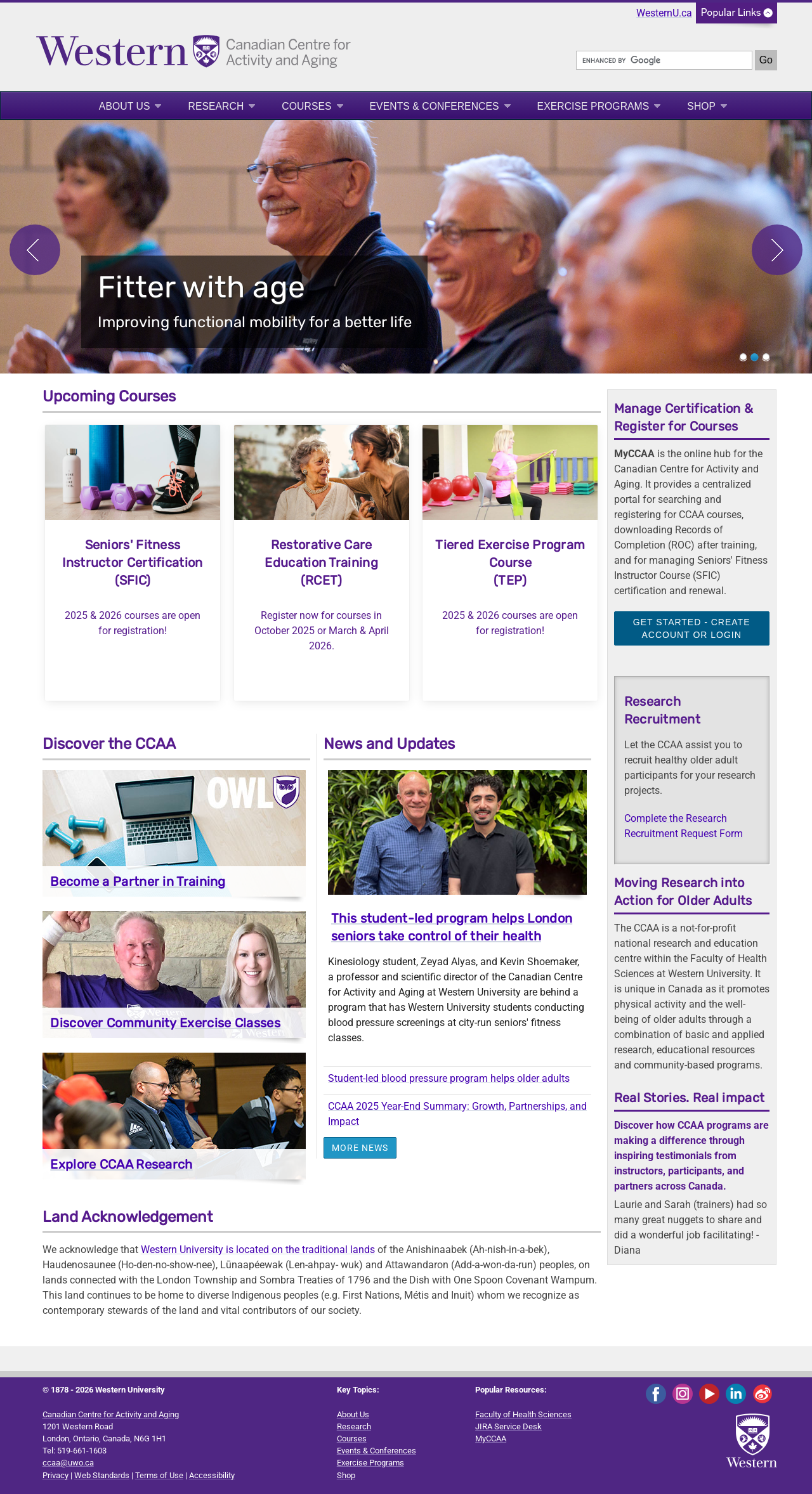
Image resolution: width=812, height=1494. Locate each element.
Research (216, 106)
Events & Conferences (434, 106)
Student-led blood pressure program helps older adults (449, 1078)
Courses (306, 106)
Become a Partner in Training (137, 881)
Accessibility (212, 1475)
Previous (35, 249)
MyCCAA (490, 1438)
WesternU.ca (664, 13)
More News (360, 1148)
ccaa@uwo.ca (68, 1462)
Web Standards (101, 1475)
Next (777, 249)
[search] (664, 60)
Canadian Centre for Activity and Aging (111, 1414)
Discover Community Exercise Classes (165, 1022)
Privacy (56, 1475)
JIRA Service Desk (508, 1426)
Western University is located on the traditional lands (258, 1250)
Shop (701, 106)
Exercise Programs (593, 106)
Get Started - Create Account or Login (691, 628)
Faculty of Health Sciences (523, 1414)
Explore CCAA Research (121, 1164)
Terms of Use (159, 1475)
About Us (124, 106)
